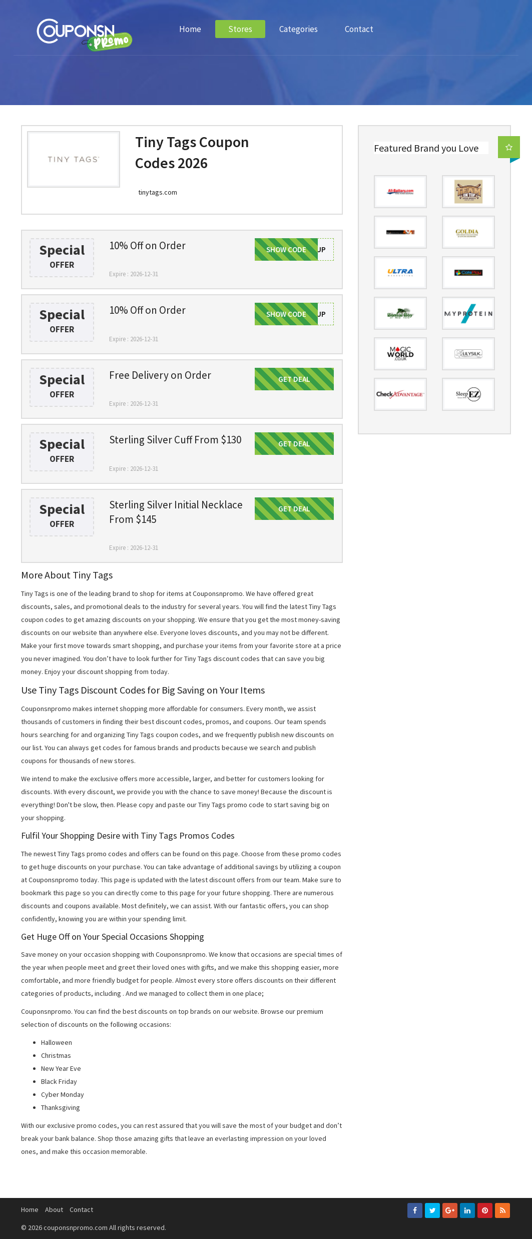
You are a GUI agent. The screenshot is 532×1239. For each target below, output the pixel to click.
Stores (240, 29)
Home (190, 29)
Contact (359, 29)
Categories (298, 29)
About (54, 1209)
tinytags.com (157, 192)
